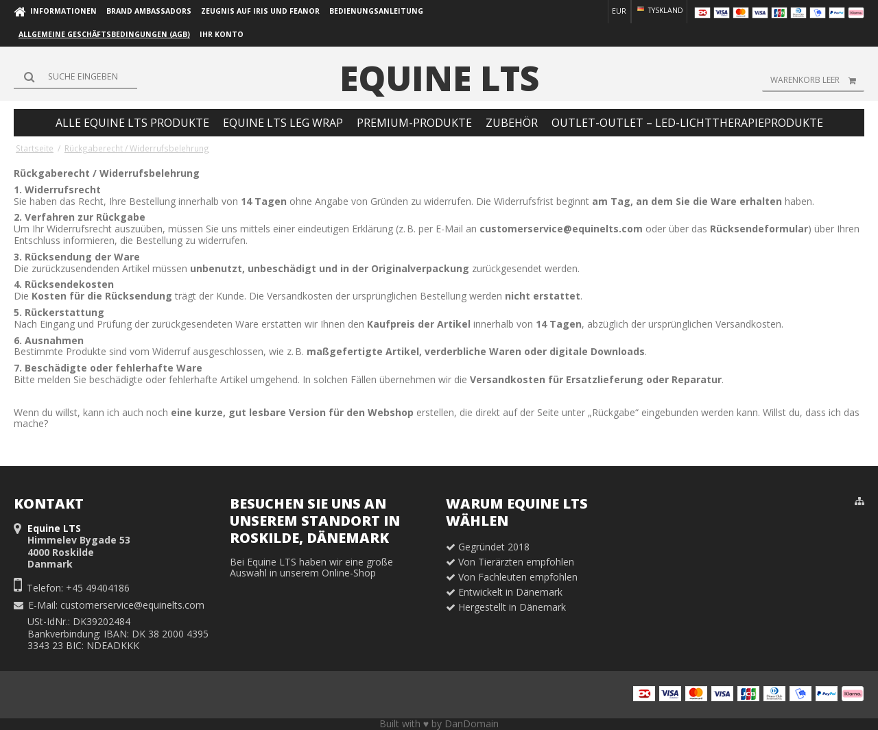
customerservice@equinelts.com (132, 604)
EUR (619, 11)
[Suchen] (75, 77)
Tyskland (659, 10)
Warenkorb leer (817, 80)
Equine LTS (439, 78)
